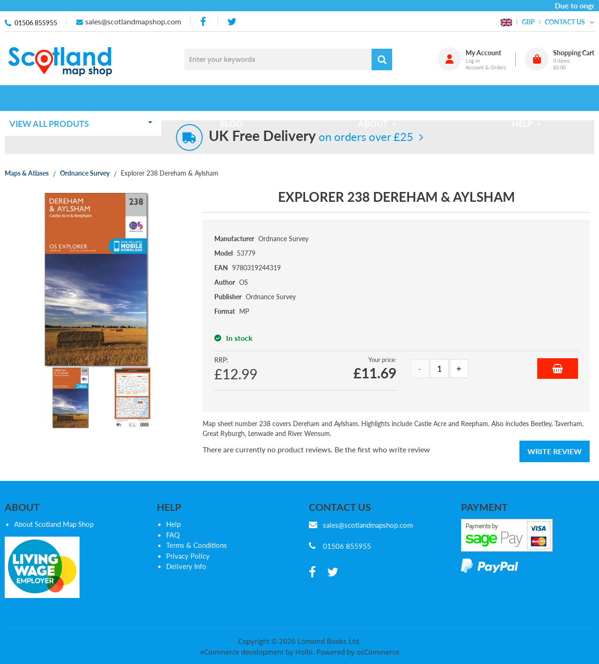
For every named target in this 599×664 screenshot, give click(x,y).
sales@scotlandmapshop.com (133, 21)
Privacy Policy (188, 556)
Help (173, 524)
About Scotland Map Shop (54, 524)
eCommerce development (242, 652)
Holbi (304, 652)
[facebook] (204, 22)
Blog (233, 98)
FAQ (173, 535)
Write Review (554, 451)
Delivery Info (186, 566)
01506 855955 (36, 23)
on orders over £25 (311, 136)
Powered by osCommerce (357, 652)
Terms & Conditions (196, 545)
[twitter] (232, 22)
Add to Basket (557, 368)
